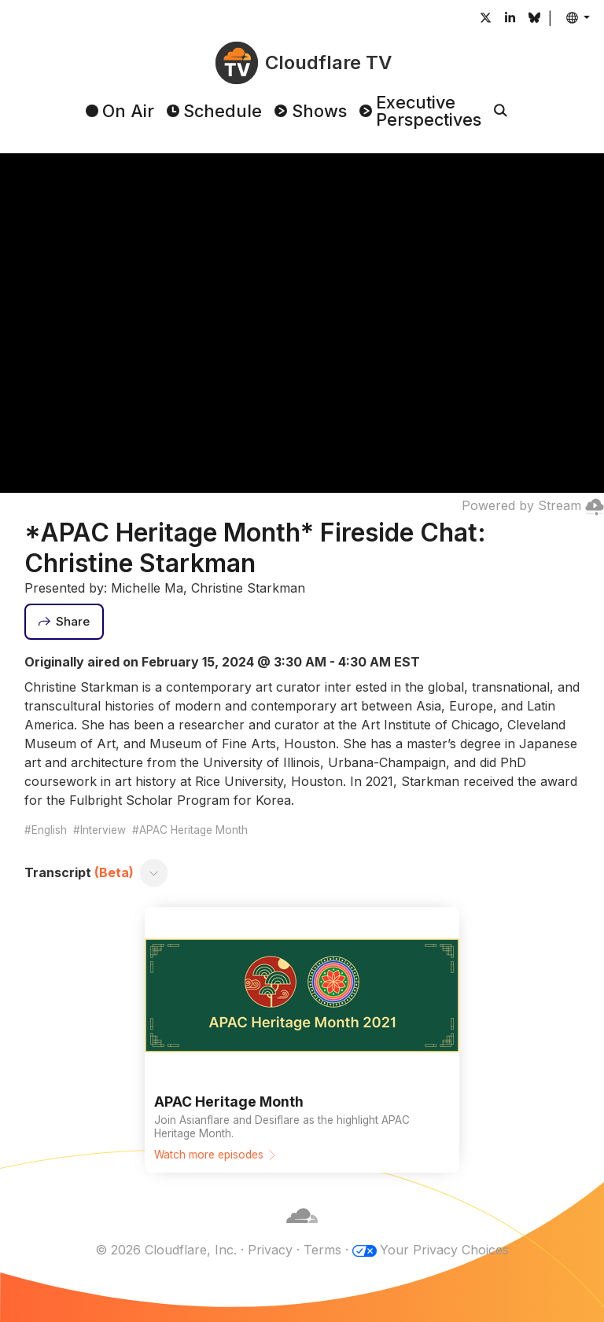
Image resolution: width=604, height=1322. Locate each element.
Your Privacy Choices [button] (444, 1250)
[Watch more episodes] (302, 1039)
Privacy (270, 1250)
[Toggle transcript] (153, 873)
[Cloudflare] (302, 1231)
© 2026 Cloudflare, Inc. (166, 1250)
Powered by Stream (533, 505)
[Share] (64, 622)
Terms (322, 1250)
